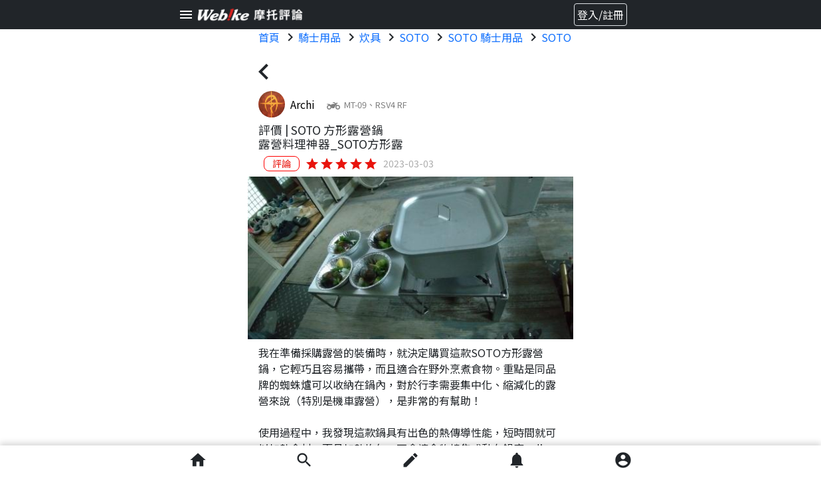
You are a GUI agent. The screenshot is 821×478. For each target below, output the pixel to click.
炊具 (370, 37)
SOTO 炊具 (568, 37)
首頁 (269, 37)
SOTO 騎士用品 (485, 37)
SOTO (414, 37)
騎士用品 (319, 37)
